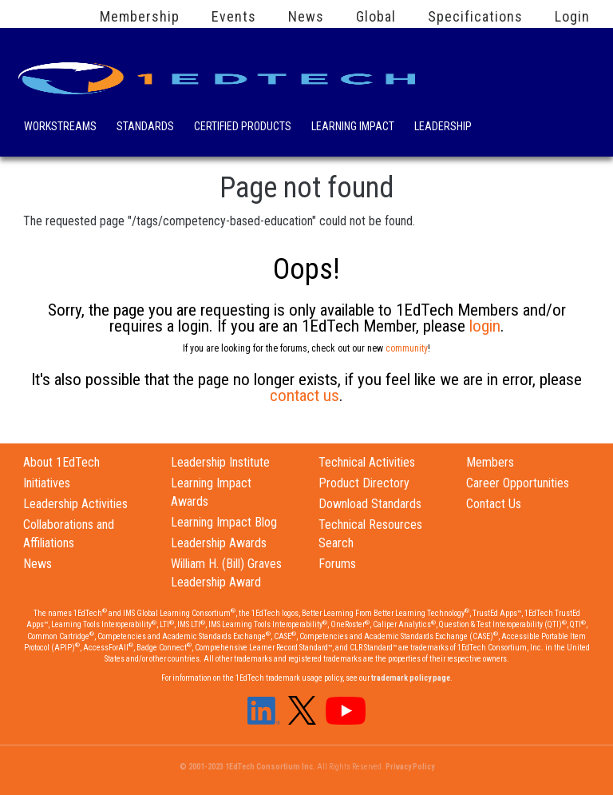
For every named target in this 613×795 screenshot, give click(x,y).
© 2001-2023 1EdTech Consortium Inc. (247, 766)
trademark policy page (410, 678)
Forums (337, 563)
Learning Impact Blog (224, 522)
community (407, 348)
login (484, 326)
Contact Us (493, 503)
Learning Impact (352, 128)
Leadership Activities (75, 503)
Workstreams (60, 128)
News (306, 17)
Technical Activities (366, 462)
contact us (304, 395)
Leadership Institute (220, 462)
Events (234, 17)
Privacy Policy (410, 766)
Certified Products (242, 128)
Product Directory (363, 483)
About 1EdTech (61, 462)
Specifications (475, 17)
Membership (140, 17)
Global (376, 17)
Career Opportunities (517, 483)
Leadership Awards (219, 543)
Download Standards (369, 503)
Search (506, 123)
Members (490, 462)
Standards (145, 128)
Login (572, 17)
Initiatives (46, 483)
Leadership (443, 128)
